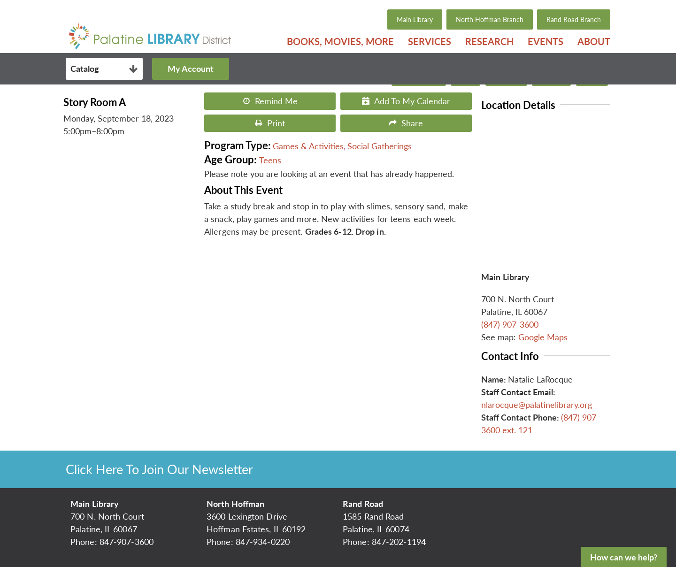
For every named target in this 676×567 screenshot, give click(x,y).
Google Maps (543, 337)
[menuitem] (340, 41)
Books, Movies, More (340, 41)
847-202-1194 (399, 541)
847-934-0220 (263, 541)
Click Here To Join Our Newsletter (159, 469)
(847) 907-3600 (509, 324)
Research (489, 41)
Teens (270, 160)
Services (429, 41)
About (593, 41)
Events (545, 41)
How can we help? (623, 557)
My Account (191, 68)
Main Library (415, 19)
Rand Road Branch (573, 19)
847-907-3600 (127, 541)
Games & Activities (308, 146)
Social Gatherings (379, 146)
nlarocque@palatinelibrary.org (536, 404)
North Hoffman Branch (489, 19)
